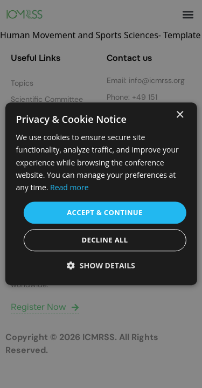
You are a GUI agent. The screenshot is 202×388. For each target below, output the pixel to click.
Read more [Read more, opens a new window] (69, 187)
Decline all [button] (104, 240)
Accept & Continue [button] (105, 212)
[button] (101, 266)
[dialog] (101, 193)
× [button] (180, 115)
